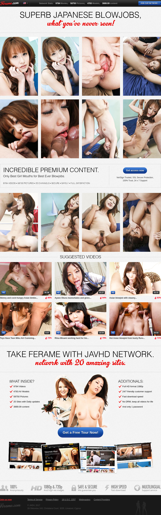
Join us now (6, 499)
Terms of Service (34, 499)
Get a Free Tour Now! (80, 432)
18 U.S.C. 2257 (69, 499)
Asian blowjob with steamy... (123, 298)
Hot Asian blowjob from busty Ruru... (127, 338)
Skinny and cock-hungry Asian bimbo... (19, 298)
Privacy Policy (52, 499)
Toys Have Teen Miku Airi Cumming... (18, 338)
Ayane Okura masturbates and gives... (73, 298)
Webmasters (84, 499)
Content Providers (102, 499)
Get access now (135, 170)
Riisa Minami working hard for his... (72, 338)
